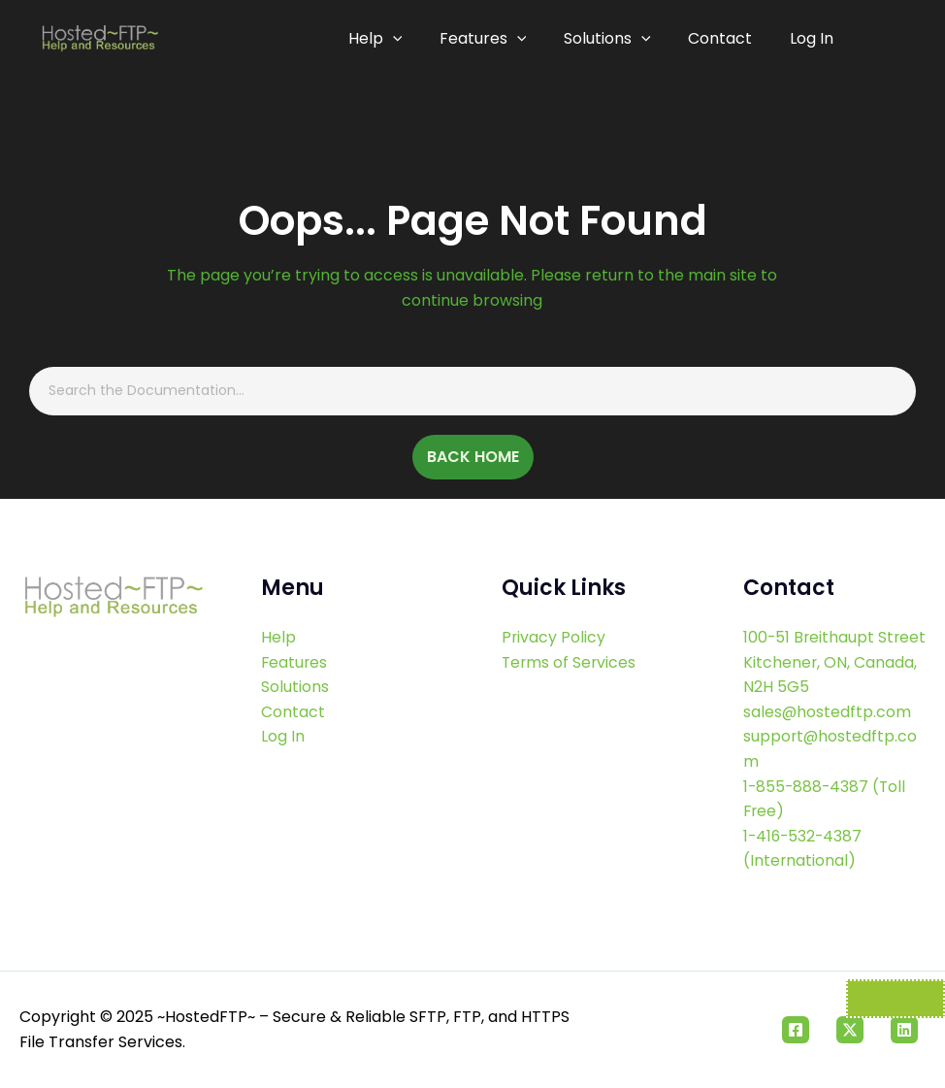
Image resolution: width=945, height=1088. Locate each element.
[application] (402, 39)
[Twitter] (850, 1029)
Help (385, 39)
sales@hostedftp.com (827, 712)
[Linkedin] (904, 1029)
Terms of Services (570, 662)
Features (491, 39)
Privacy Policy (554, 637)
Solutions (612, 39)
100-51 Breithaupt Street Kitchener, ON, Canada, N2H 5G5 (823, 662)
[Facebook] (795, 1029)
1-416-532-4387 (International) (804, 849)
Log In (811, 38)
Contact (723, 38)
